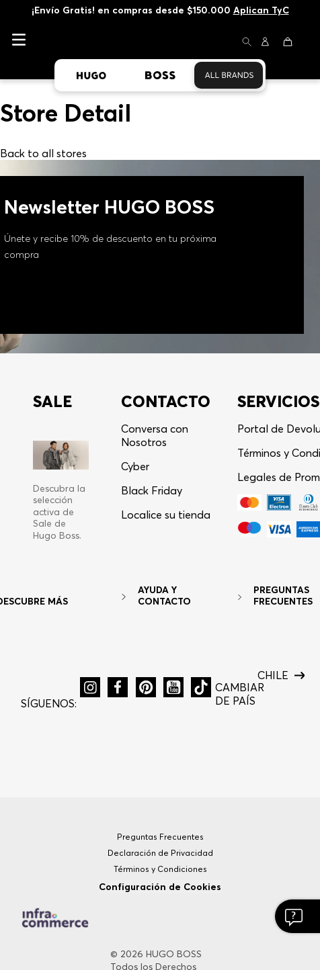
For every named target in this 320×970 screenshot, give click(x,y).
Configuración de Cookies (160, 887)
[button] (246, 42)
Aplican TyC (261, 10)
